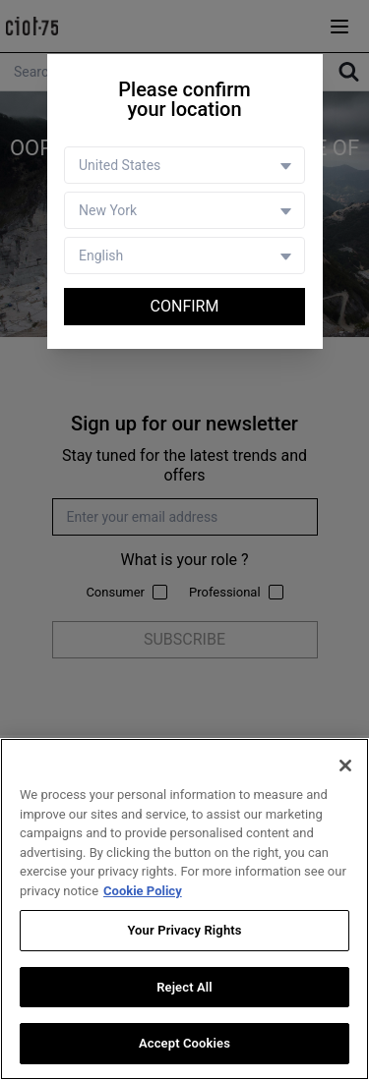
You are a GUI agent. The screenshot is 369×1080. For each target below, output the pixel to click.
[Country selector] (184, 165)
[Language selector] (184, 255)
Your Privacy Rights (184, 931)
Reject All (184, 987)
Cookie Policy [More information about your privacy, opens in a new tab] (142, 890)
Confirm (185, 306)
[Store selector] (184, 210)
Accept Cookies (184, 1044)
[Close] (345, 766)
